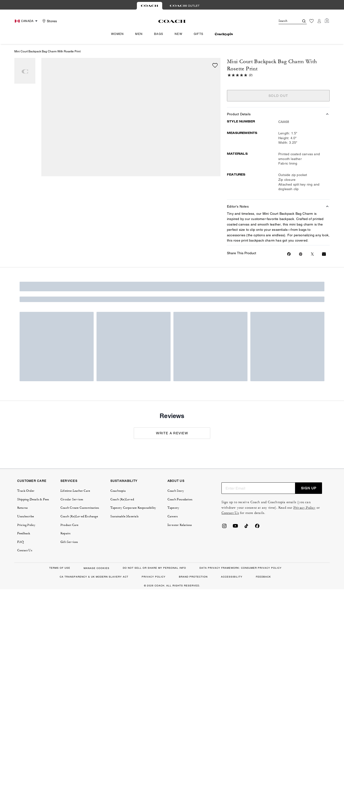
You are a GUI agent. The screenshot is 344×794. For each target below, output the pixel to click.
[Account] (319, 21)
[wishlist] (215, 65)
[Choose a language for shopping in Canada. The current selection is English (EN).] (26, 21)
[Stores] (49, 21)
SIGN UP (308, 488)
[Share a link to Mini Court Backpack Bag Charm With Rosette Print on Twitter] (312, 254)
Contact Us (230, 513)
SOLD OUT (278, 96)
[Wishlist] (311, 21)
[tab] (149, 6)
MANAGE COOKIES (96, 568)
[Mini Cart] (327, 20)
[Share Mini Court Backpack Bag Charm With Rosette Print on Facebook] (289, 254)
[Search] (285, 21)
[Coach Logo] (172, 21)
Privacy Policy (304, 507)
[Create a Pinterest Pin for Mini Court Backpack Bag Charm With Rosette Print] (301, 254)
